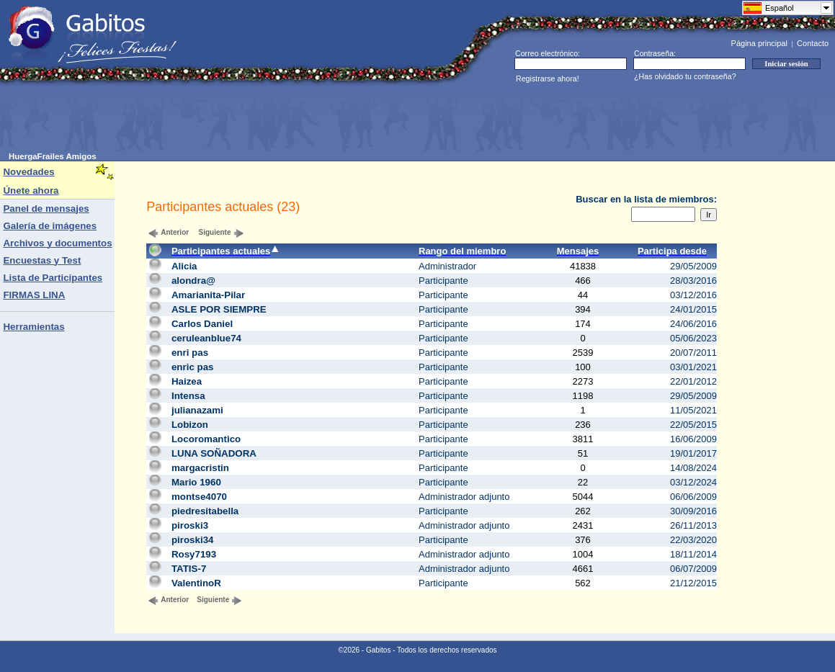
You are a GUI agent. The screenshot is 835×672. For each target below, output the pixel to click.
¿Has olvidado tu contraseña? (685, 76)
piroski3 (189, 525)
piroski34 (192, 539)
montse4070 (199, 496)
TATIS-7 (188, 568)
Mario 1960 (196, 482)
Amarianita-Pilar (208, 295)
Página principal (759, 43)
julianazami (197, 410)
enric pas (192, 367)
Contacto (813, 43)
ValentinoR (196, 583)
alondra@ (193, 280)
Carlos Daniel (202, 323)
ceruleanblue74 (206, 338)
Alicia (184, 266)
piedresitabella (204, 511)
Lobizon (189, 424)
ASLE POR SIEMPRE (219, 309)
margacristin (200, 467)
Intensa (188, 395)
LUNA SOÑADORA (213, 453)
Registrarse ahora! (547, 78)
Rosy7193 (193, 554)
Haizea (186, 381)
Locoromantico (206, 439)
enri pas (189, 352)
